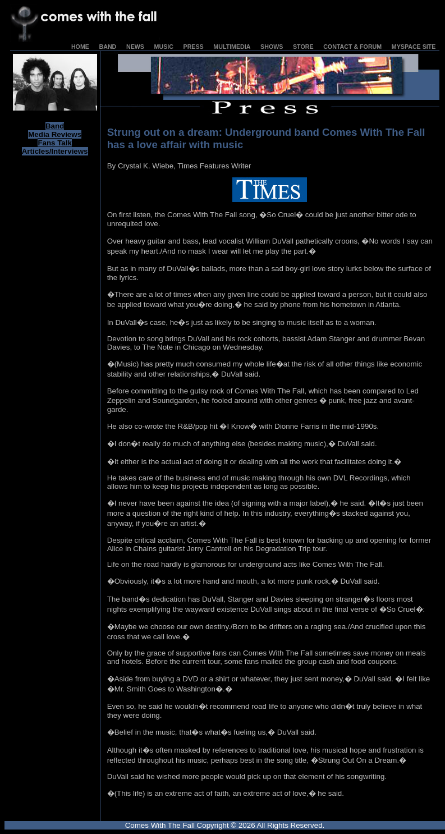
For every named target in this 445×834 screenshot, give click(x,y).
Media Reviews (54, 134)
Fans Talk (55, 143)
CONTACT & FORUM (352, 46)
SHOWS (271, 46)
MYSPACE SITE (414, 46)
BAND (108, 46)
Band (54, 126)
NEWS (135, 46)
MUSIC (163, 46)
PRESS (193, 46)
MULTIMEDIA (231, 46)
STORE (303, 46)
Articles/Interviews (55, 151)
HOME (80, 46)
